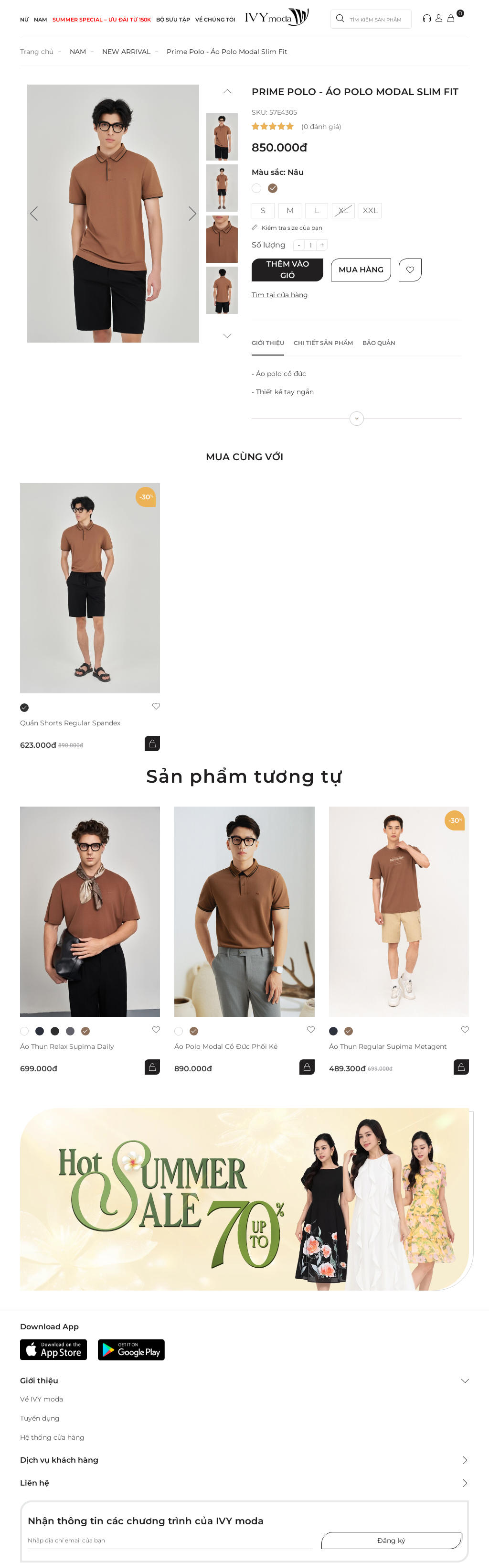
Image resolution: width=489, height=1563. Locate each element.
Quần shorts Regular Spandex (70, 723)
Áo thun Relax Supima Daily (67, 1047)
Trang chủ (36, 51)
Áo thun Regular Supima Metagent (388, 1047)
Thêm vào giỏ (287, 269)
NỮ (24, 19)
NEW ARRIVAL (126, 51)
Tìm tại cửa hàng (280, 295)
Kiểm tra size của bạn (287, 227)
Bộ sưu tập (173, 19)
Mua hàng (361, 269)
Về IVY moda (41, 1399)
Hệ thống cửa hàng (52, 1437)
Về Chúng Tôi (215, 19)
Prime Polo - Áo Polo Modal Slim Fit (227, 51)
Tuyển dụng (40, 1418)
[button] (34, 213)
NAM (40, 19)
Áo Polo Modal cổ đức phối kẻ (225, 1047)
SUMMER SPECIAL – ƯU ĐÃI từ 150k (102, 19)
